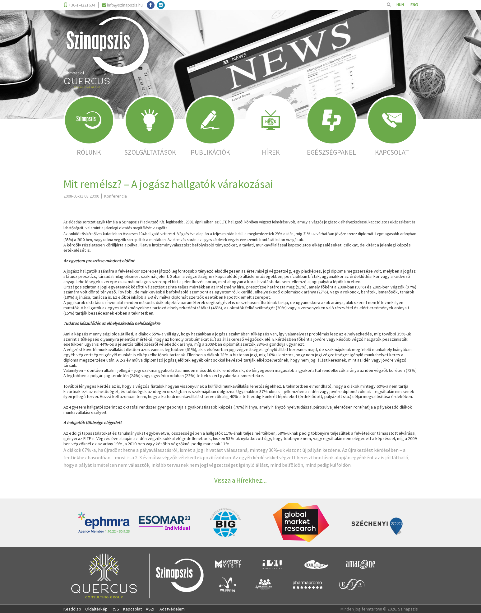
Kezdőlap (72, 609)
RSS (115, 609)
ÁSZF (150, 609)
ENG (414, 4)
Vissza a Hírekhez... (240, 480)
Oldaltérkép (96, 609)
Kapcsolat (132, 609)
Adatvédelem (172, 609)
